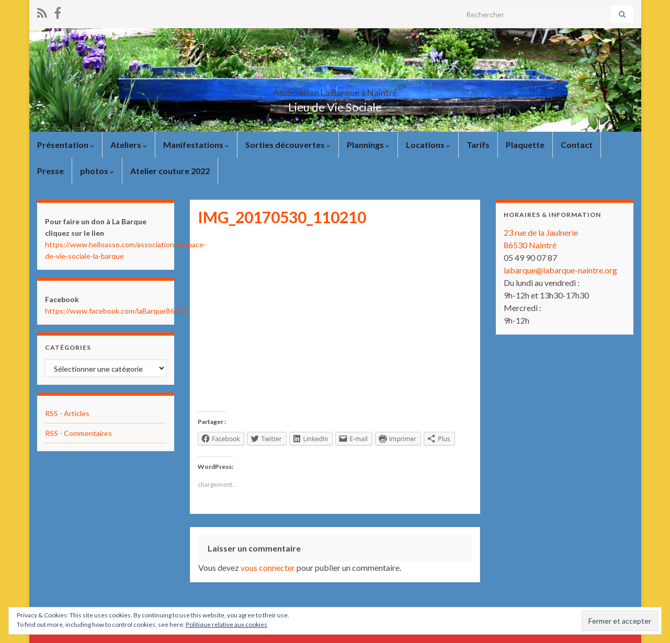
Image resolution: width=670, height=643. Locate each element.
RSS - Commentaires (78, 433)
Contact (577, 145)
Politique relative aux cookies (226, 624)
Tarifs (478, 145)
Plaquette (525, 145)
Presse (50, 171)
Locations (428, 145)
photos (97, 171)
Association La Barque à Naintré (335, 89)
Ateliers (128, 145)
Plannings (368, 145)
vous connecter (268, 567)
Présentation (65, 145)
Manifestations (196, 145)
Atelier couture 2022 (170, 171)
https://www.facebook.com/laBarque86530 (116, 310)
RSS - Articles (67, 413)
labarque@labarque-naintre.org (560, 270)
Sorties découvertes (288, 145)
